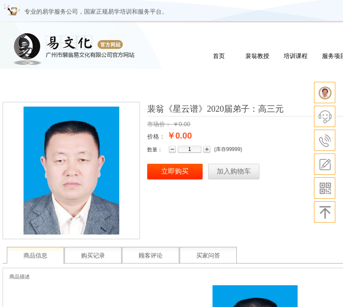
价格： (156, 136)
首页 (219, 55)
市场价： (159, 124)
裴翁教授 (257, 55)
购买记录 (93, 255)
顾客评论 (151, 255)
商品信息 (35, 255)
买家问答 (208, 255)
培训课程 (296, 55)
